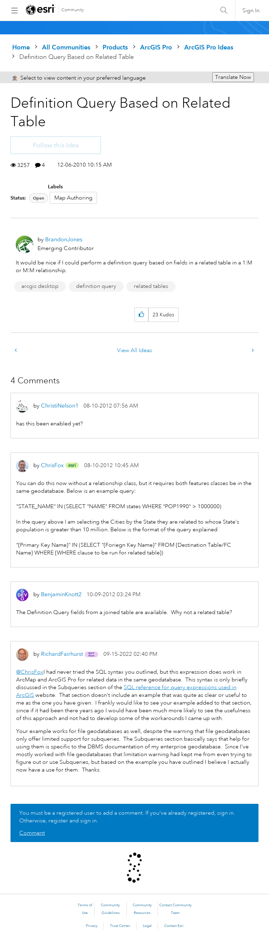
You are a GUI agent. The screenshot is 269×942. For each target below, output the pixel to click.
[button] (141, 315)
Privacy (91, 926)
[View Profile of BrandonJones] (63, 239)
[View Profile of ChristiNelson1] (59, 405)
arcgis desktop (39, 286)
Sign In (251, 10)
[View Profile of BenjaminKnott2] (61, 594)
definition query (96, 286)
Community (72, 10)
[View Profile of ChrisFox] (52, 465)
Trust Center (120, 926)
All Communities (66, 47)
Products (115, 47)
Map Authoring (73, 197)
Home (21, 47)
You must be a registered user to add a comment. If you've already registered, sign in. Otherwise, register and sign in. (127, 816)
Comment (32, 832)
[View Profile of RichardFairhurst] (62, 654)
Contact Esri (174, 926)
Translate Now (233, 77)
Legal (147, 926)
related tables (151, 286)
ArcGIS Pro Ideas (208, 47)
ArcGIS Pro (156, 47)
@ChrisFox (29, 671)
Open (38, 198)
